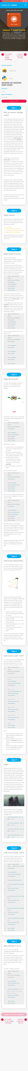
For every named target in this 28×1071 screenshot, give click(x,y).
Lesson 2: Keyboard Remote (22, 55)
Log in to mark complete (14, 1014)
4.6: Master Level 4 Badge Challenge (6, 56)
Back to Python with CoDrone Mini (14, 10)
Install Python (9, 227)
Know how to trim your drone (13, 232)
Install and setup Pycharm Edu (13, 228)
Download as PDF (14, 101)
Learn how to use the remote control (15, 230)
